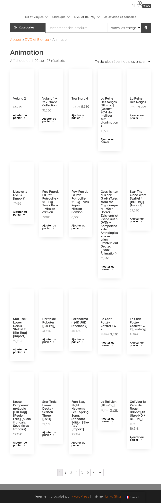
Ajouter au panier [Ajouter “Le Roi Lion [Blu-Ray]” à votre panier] (107, 420)
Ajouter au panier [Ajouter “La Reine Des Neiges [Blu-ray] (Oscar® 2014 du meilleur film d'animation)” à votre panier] (107, 141)
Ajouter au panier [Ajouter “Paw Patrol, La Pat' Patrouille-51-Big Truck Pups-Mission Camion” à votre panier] (78, 227)
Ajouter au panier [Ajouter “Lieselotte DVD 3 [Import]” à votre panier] (20, 213)
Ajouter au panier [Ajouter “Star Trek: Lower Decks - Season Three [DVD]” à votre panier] (49, 434)
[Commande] (122, 61)
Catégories (26, 28)
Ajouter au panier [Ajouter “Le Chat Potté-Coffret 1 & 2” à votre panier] (107, 344)
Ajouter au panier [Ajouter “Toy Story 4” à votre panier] (78, 116)
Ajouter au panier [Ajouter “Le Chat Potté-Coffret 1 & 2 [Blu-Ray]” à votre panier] (137, 344)
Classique (59, 17)
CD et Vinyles (34, 17)
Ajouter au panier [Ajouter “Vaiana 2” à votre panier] (20, 116)
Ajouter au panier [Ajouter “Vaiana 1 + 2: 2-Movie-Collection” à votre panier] (49, 120)
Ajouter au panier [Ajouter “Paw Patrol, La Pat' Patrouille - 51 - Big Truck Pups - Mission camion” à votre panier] (49, 227)
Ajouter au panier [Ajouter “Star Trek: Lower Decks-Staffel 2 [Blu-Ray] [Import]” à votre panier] (20, 351)
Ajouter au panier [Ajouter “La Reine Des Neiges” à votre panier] (137, 117)
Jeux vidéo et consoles (120, 17)
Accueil (15, 39)
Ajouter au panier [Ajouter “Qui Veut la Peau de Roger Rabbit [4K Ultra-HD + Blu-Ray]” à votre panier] (137, 438)
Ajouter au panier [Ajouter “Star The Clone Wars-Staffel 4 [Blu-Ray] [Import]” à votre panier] (137, 220)
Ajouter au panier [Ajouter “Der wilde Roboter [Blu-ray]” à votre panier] (49, 341)
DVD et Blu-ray (84, 17)
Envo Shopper (116, 496)
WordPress (80, 496)
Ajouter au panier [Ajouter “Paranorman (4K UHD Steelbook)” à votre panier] (78, 341)
